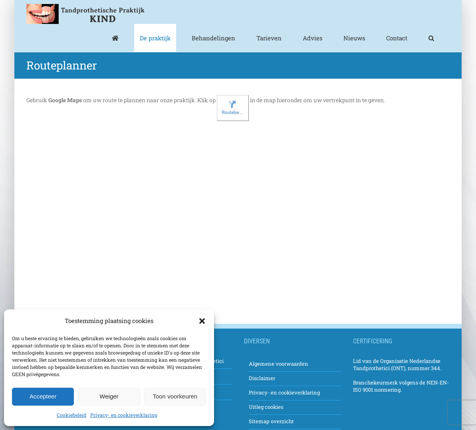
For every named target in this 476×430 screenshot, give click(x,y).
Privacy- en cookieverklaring (123, 415)
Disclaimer (262, 378)
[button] (202, 321)
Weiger (108, 396)
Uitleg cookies (266, 406)
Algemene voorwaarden (278, 363)
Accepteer (43, 396)
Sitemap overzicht (271, 421)
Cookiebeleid (71, 415)
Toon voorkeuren (175, 396)
